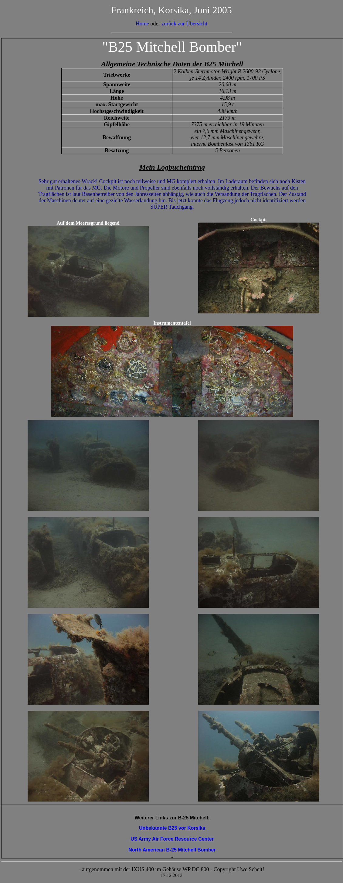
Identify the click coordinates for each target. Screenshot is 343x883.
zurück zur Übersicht (184, 24)
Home (142, 24)
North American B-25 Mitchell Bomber (172, 849)
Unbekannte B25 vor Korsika (172, 828)
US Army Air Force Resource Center (172, 839)
